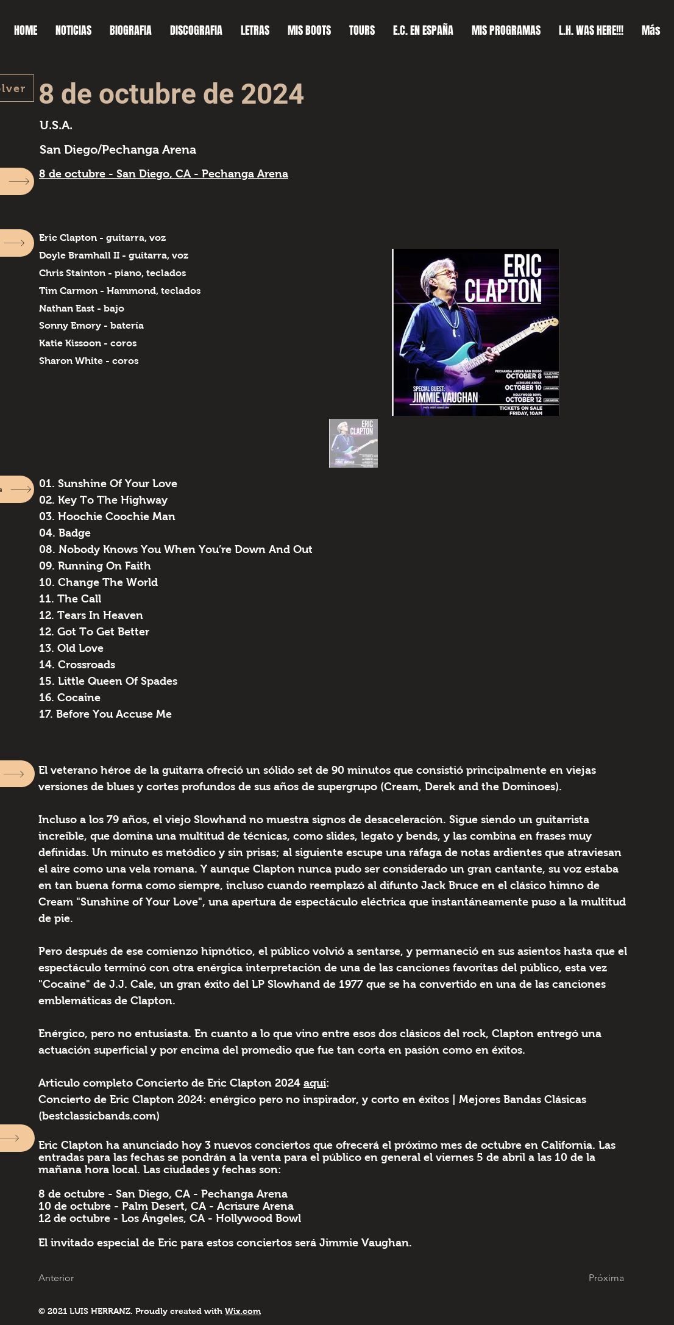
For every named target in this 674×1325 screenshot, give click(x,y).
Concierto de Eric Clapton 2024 (219, 1083)
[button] (63, 1277)
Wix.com (243, 1311)
